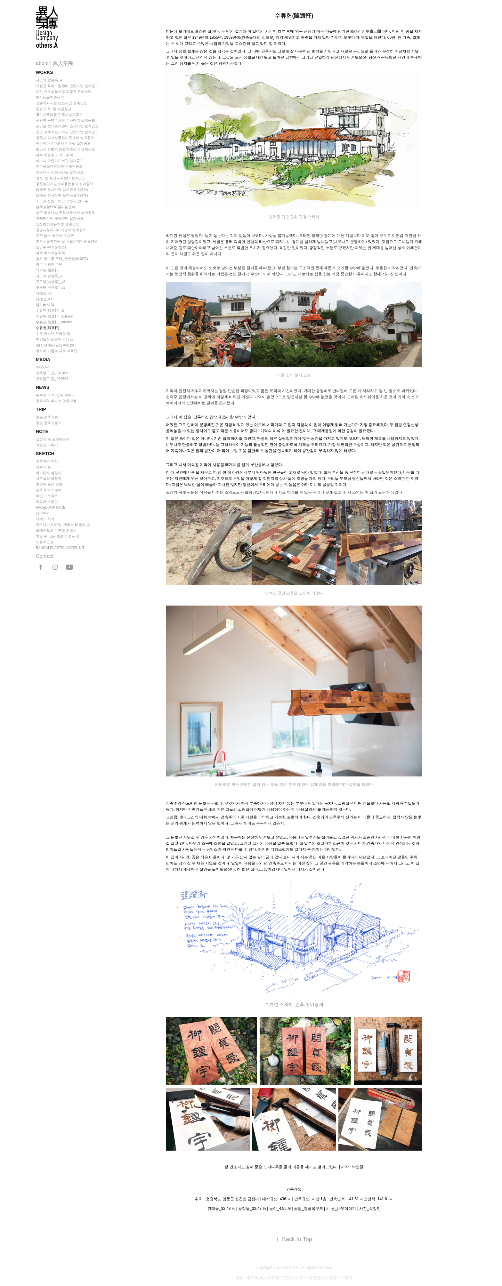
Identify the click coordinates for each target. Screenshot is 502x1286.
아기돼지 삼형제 (48, 473)
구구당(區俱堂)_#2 (50, 282)
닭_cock (42, 513)
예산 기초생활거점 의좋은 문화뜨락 (64, 91)
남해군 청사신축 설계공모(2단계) (62, 189)
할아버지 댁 (45, 305)
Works (44, 72)
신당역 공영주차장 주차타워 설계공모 (65, 120)
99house (42, 367)
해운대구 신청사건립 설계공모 (60, 172)
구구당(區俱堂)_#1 (50, 287)
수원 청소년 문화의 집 (53, 333)
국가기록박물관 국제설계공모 (59, 115)
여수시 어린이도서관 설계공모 (60, 161)
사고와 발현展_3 (49, 276)
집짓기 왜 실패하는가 (52, 439)
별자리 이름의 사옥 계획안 (56, 351)
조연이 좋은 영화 (49, 484)
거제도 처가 (45, 519)
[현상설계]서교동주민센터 (56, 345)
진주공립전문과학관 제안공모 (59, 166)
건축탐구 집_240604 (52, 379)
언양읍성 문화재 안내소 (54, 339)
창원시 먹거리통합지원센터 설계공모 (65, 138)
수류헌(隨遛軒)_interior (54, 322)
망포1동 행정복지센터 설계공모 (60, 178)
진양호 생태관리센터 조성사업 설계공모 (67, 126)
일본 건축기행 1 (48, 417)
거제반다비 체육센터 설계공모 (60, 218)
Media (43, 359)
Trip (41, 409)
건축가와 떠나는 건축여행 (56, 401)
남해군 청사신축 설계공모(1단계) (62, 195)
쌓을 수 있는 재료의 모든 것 (57, 536)
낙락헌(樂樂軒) (47, 270)
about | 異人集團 (54, 63)
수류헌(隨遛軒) (47, 328)
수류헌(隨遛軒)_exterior (54, 316)
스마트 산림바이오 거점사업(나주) (62, 201)
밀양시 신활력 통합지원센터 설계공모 (65, 149)
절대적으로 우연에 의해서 (56, 530)
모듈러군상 (44, 542)
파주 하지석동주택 (50, 253)
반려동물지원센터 (50, 97)
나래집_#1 (44, 299)
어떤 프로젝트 (47, 496)
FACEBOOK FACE (50, 507)
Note (42, 431)
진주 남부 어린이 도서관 (55, 235)
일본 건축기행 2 (48, 423)
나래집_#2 (44, 293)
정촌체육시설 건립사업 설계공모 (61, 103)
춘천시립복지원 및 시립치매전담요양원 (67, 241)
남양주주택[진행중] (51, 247)
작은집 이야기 (47, 445)
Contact (44, 556)
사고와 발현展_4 (49, 80)
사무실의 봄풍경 (48, 478)
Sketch (45, 453)
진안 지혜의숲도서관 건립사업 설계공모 (67, 132)
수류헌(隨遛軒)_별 (50, 310)
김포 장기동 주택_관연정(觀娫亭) (62, 259)
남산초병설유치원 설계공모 (57, 224)
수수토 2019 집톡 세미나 (55, 395)
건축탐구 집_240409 (52, 373)
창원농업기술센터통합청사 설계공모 (64, 184)
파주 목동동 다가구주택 (54, 155)
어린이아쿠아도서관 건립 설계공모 (63, 143)
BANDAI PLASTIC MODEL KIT (60, 548)
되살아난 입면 (47, 501)
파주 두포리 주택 (49, 264)
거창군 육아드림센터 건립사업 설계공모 (67, 86)
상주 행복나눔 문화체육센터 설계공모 (65, 212)
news (42, 387)
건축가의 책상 (47, 461)
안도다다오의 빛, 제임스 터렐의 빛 (63, 524)
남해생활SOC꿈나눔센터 (55, 207)
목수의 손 (43, 467)
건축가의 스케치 (48, 490)
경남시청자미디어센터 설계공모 (61, 230)
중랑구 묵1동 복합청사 (53, 109)
